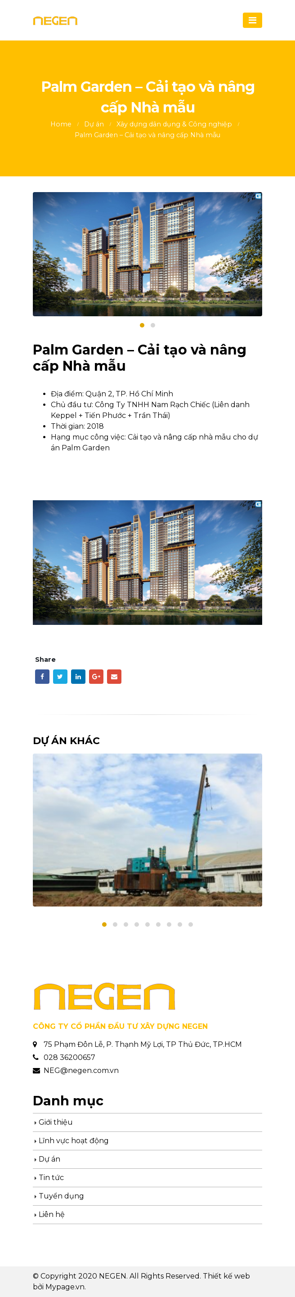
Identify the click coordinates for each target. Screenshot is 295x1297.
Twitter (60, 676)
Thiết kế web (226, 1276)
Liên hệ (52, 1214)
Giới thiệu (56, 1122)
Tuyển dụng (61, 1196)
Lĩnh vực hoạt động (74, 1140)
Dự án (49, 1159)
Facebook (42, 676)
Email (114, 676)
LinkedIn (78, 676)
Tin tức (51, 1177)
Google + (96, 676)
